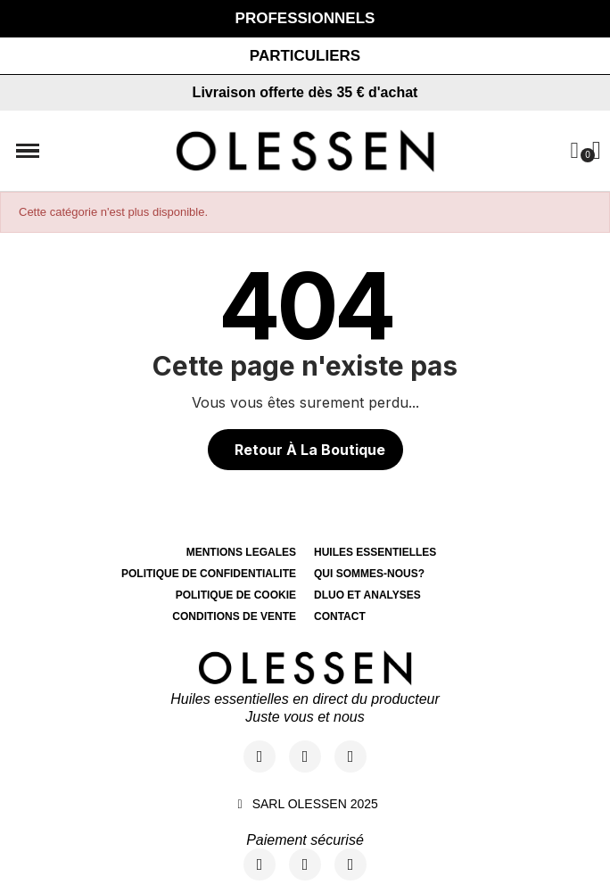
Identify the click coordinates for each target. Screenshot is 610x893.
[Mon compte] (574, 150)
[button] (305, 55)
